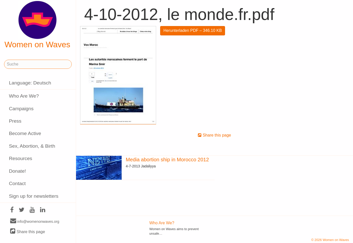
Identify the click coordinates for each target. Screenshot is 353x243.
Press (15, 121)
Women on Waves (37, 25)
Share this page (27, 231)
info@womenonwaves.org (34, 221)
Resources (20, 158)
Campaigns (21, 108)
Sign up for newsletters (33, 196)
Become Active (25, 133)
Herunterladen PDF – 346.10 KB (192, 30)
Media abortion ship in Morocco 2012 (167, 159)
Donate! (17, 171)
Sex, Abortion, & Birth (32, 146)
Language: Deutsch (30, 82)
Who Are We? (24, 96)
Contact (17, 183)
